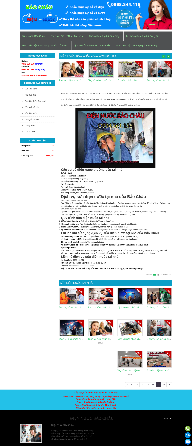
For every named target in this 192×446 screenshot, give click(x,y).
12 (148, 385)
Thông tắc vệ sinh (30, 119)
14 (158, 385)
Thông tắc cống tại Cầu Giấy (104, 36)
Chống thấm (28, 126)
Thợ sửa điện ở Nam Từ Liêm (67, 36)
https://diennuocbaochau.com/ (81, 266)
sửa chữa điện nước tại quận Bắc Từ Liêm (44, 45)
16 (169, 385)
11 (142, 385)
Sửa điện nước (29, 113)
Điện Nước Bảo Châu (33, 36)
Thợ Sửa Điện (29, 95)
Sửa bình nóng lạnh (31, 107)
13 (153, 385)
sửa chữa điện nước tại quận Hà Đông (136, 45)
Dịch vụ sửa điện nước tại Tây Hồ (91, 45)
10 (137, 385)
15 (164, 385)
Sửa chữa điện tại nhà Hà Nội (74, 200)
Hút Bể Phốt (28, 132)
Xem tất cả (166, 418)
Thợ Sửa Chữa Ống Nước (34, 101)
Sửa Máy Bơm (29, 89)
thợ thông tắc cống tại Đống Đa (142, 36)
